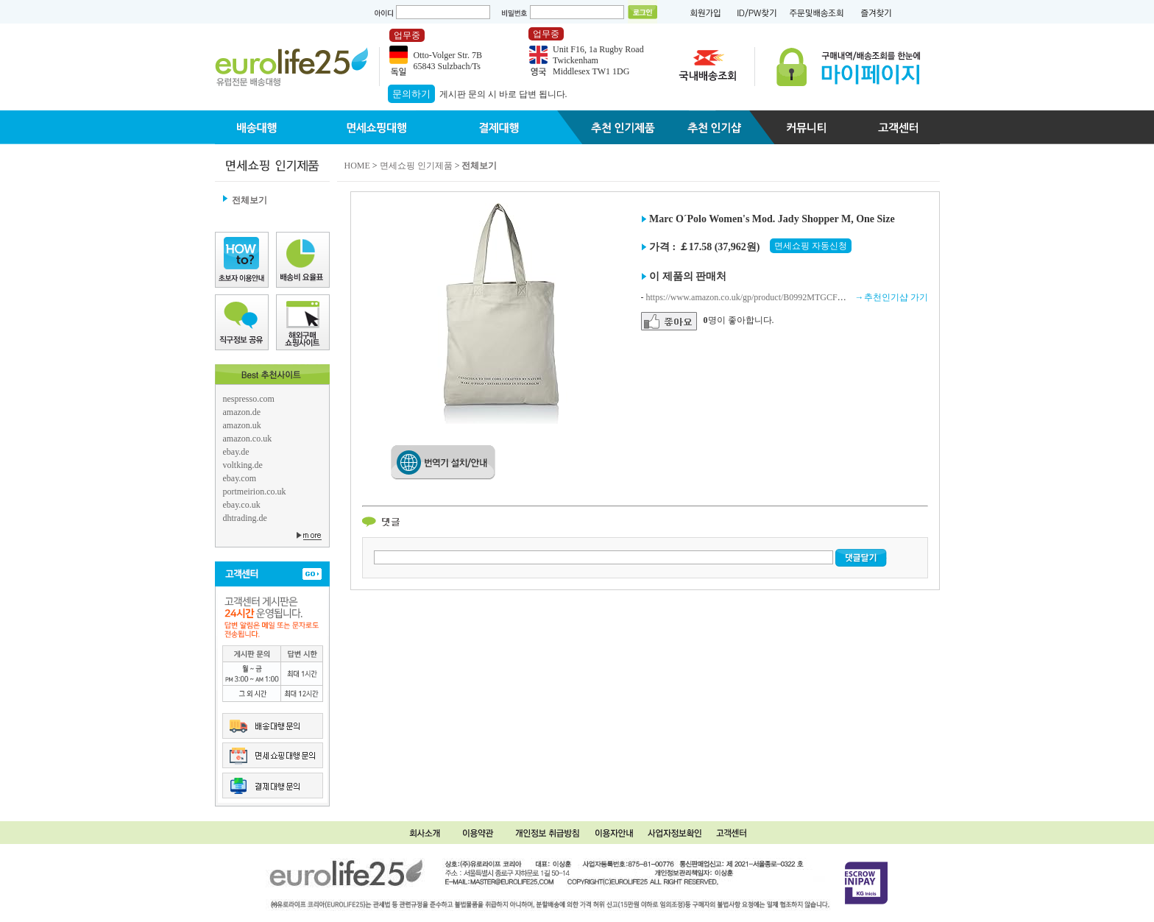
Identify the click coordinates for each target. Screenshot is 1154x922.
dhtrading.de (245, 518)
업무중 (407, 35)
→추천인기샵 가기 (891, 297)
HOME (357, 165)
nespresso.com (249, 399)
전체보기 (249, 200)
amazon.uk (242, 425)
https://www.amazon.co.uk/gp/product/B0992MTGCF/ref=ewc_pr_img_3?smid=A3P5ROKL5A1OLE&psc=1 (842, 297)
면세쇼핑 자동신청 (810, 246)
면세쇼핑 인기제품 (416, 165)
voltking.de (243, 465)
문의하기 (411, 93)
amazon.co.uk (247, 438)
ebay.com (240, 478)
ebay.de (236, 452)
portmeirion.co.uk (254, 491)
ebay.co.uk (242, 505)
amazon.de (242, 412)
